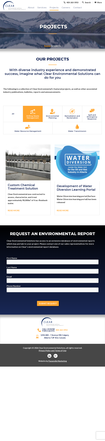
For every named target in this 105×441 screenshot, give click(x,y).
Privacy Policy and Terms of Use (52, 352)
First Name (52, 262)
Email (52, 281)
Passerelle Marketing (57, 363)
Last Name (52, 271)
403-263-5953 (53, 332)
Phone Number (52, 290)
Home (47, 47)
